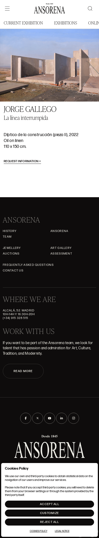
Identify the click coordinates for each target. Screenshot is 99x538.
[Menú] (7, 8)
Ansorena (59, 231)
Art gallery (61, 248)
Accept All (49, 504)
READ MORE (23, 371)
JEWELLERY (12, 248)
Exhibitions (65, 23)
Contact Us (13, 270)
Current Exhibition (23, 23)
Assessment (61, 253)
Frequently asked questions (28, 265)
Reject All (49, 522)
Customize (49, 513)
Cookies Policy (38, 531)
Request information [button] (22, 161)
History (9, 231)
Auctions (11, 253)
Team (7, 237)
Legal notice (62, 531)
